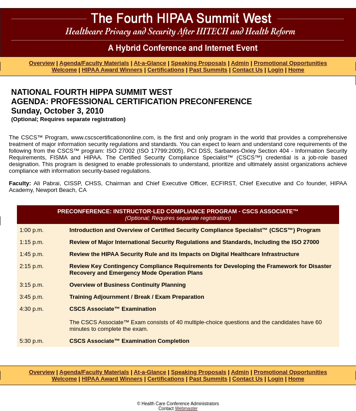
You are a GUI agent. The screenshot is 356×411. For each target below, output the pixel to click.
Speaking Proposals (198, 63)
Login (275, 69)
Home (296, 69)
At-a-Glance (150, 63)
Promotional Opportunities (290, 63)
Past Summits (208, 69)
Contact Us (247, 69)
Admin (240, 63)
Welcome (64, 69)
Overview (42, 63)
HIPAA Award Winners (112, 69)
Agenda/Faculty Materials (94, 63)
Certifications (165, 69)
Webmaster (186, 408)
